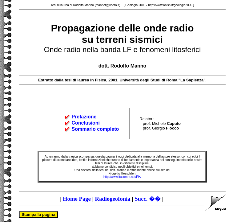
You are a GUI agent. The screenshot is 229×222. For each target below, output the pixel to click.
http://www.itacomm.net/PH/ (122, 177)
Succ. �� (148, 198)
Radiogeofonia (112, 198)
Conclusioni (85, 122)
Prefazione (83, 116)
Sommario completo (95, 129)
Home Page (77, 198)
